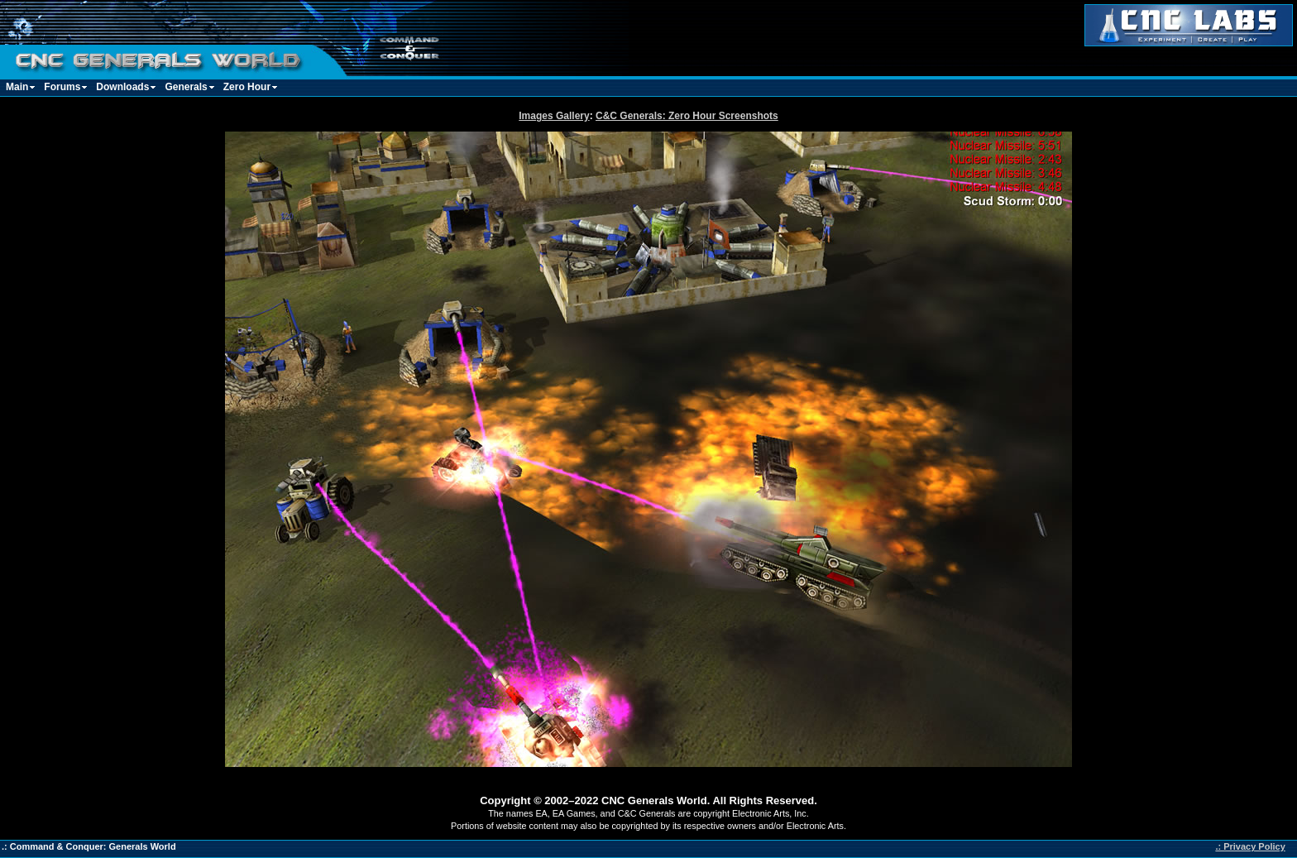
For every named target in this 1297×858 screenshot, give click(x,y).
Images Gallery (554, 116)
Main (17, 87)
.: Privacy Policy (1250, 846)
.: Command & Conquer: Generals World (89, 846)
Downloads (122, 87)
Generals (186, 87)
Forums (62, 87)
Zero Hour (246, 87)
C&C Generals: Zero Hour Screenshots (687, 116)
